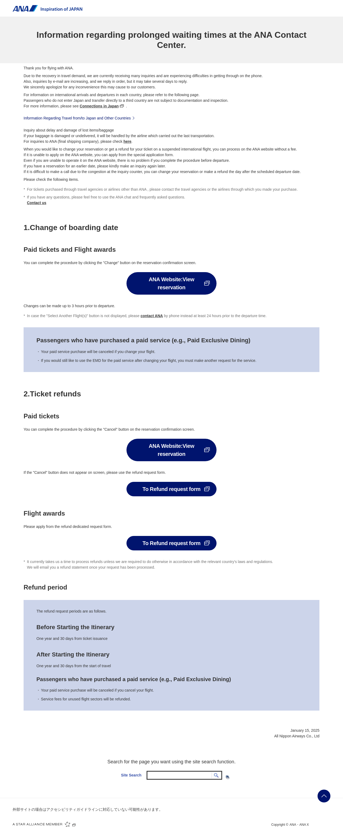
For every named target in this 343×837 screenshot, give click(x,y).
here (128, 141)
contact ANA (151, 316)
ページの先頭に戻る (324, 796)
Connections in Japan (99, 106)
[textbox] (184, 775)
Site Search (131, 775)
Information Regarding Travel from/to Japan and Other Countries (80, 117)
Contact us (36, 203)
